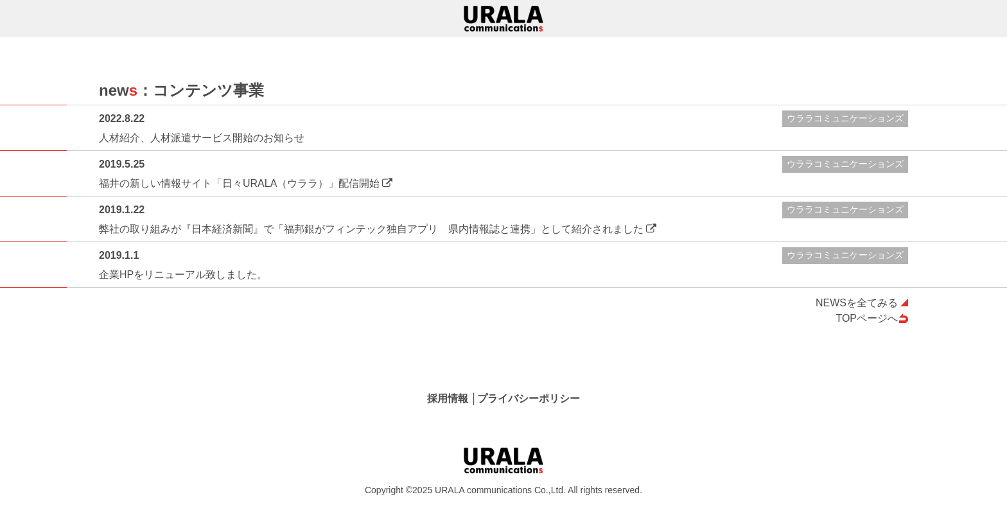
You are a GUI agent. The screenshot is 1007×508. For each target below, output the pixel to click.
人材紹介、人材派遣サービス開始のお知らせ (201, 137)
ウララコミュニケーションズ (845, 118)
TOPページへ (867, 318)
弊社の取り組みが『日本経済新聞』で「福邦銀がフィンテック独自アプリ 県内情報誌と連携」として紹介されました (371, 228)
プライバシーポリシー (528, 398)
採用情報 (447, 398)
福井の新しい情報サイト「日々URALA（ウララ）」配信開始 (239, 183)
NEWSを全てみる (857, 302)
